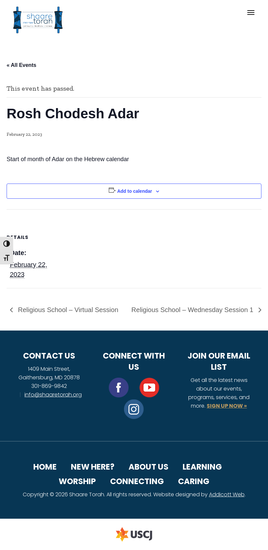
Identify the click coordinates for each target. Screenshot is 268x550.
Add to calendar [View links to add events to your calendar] (134, 191)
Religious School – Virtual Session (67, 309)
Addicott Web (227, 494)
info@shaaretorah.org (53, 394)
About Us (148, 466)
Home (45, 466)
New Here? (92, 466)
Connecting (137, 481)
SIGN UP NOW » (227, 406)
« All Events (21, 65)
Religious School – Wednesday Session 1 (193, 309)
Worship (77, 481)
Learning (202, 466)
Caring (193, 481)
